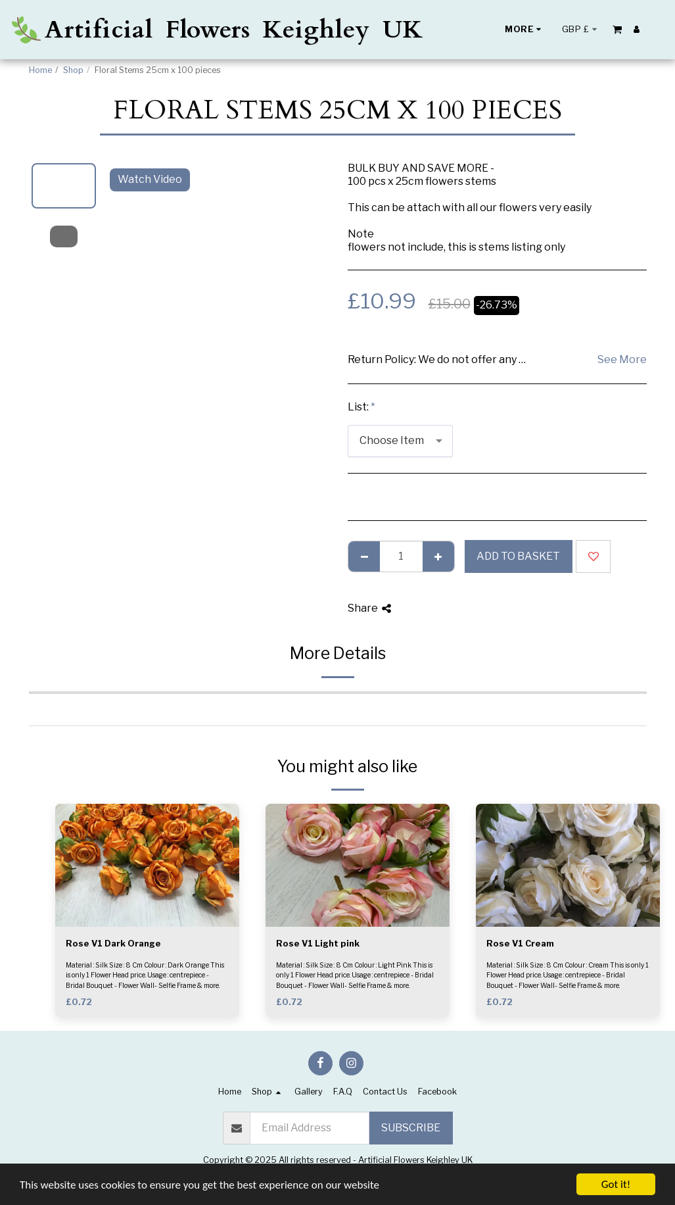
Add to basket (518, 556)
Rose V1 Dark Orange (113, 943)
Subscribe (410, 1127)
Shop (73, 70)
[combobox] (400, 441)
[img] (147, 865)
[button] (617, 29)
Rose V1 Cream (520, 943)
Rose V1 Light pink (318, 943)
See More (622, 359)
